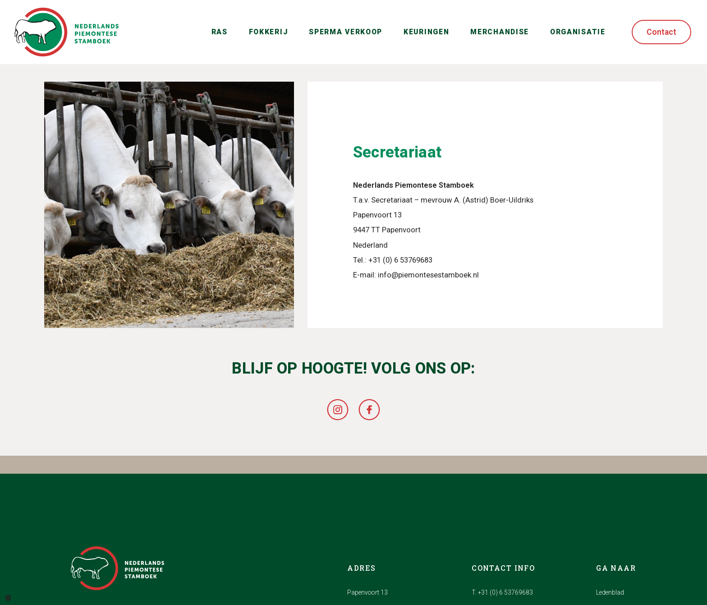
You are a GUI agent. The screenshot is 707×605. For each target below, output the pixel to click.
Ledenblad (610, 592)
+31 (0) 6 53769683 (400, 260)
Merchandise (499, 32)
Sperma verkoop (345, 32)
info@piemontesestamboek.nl (428, 275)
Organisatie (578, 32)
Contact (661, 32)
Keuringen (426, 32)
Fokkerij (268, 32)
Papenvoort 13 (367, 592)
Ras (219, 32)
